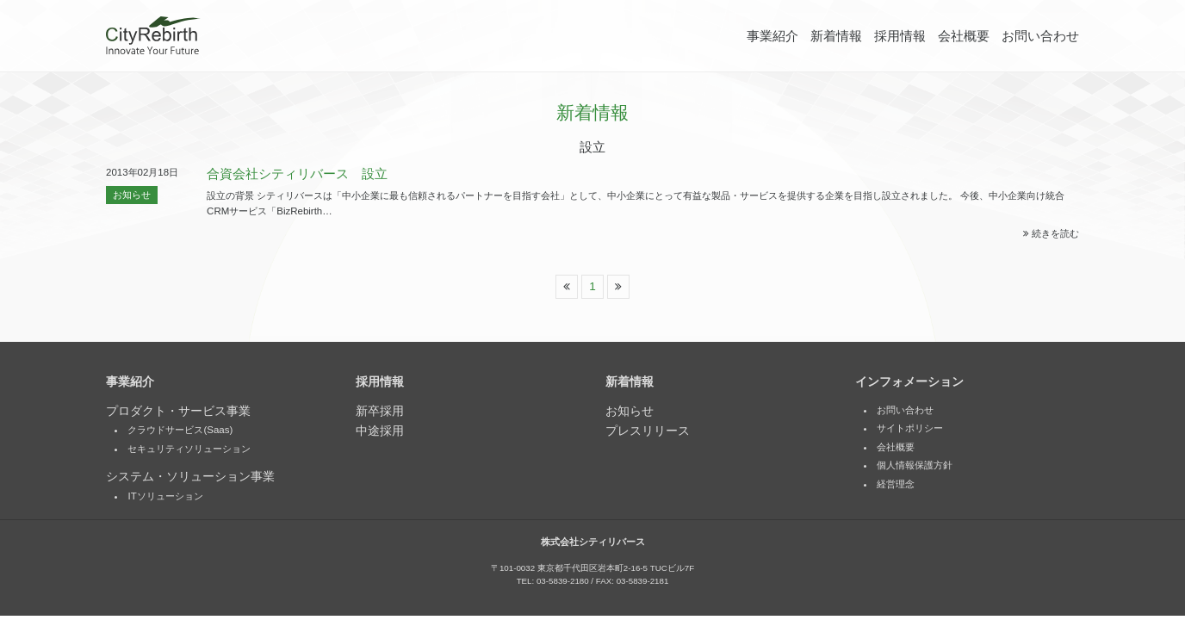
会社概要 (964, 36)
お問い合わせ (1040, 36)
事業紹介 (772, 36)
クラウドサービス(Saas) (180, 430)
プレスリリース (647, 431)
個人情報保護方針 (914, 466)
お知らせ (132, 194)
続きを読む (1051, 233)
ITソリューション (164, 497)
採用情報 (900, 36)
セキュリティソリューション (189, 449)
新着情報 (836, 36)
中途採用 (380, 431)
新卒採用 (380, 412)
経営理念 (896, 485)
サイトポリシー (910, 429)
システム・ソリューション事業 (190, 477)
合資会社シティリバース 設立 (297, 174)
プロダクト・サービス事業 (178, 412)
